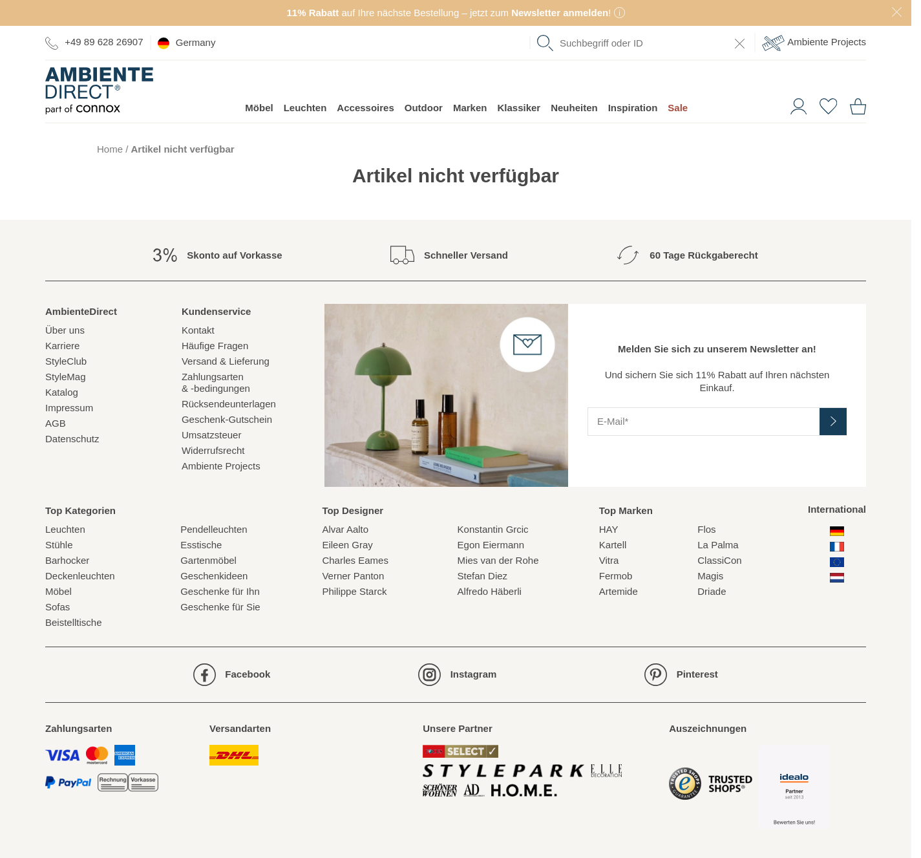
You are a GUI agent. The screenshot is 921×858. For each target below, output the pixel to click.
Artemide (618, 591)
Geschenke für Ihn (220, 591)
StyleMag (65, 376)
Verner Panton (353, 575)
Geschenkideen (214, 575)
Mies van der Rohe (498, 560)
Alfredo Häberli (490, 591)
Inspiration (633, 107)
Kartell (613, 544)
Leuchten (305, 107)
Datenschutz (72, 438)
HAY (609, 529)
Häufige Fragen (215, 345)
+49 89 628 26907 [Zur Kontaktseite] (94, 42)
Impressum (69, 407)
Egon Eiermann (491, 544)
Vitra (609, 560)
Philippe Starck (354, 591)
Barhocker (67, 560)
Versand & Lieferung (226, 361)
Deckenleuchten (80, 575)
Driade (711, 591)
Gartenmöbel (208, 560)
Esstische (201, 544)
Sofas (57, 606)
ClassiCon (719, 560)
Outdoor (424, 107)
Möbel (259, 107)
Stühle (59, 544)
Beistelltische (73, 622)
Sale (678, 107)
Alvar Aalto (345, 529)
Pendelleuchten (213, 529)
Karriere (62, 345)
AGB (55, 423)
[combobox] (642, 43)
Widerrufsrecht (213, 450)
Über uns (65, 330)
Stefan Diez (483, 575)
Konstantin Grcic (493, 529)
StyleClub (66, 361)
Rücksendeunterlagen (229, 403)
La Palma (717, 544)
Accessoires (365, 107)
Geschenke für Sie (220, 606)
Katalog (61, 392)
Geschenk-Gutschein (227, 419)
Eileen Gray (347, 544)
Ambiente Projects (814, 43)
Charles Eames (355, 560)
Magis (710, 575)
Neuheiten (574, 107)
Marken (470, 107)
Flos (706, 529)
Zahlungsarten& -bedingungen (216, 382)
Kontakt (198, 330)
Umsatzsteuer (212, 434)
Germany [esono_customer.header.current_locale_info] (187, 43)
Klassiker (518, 107)
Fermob (616, 575)
